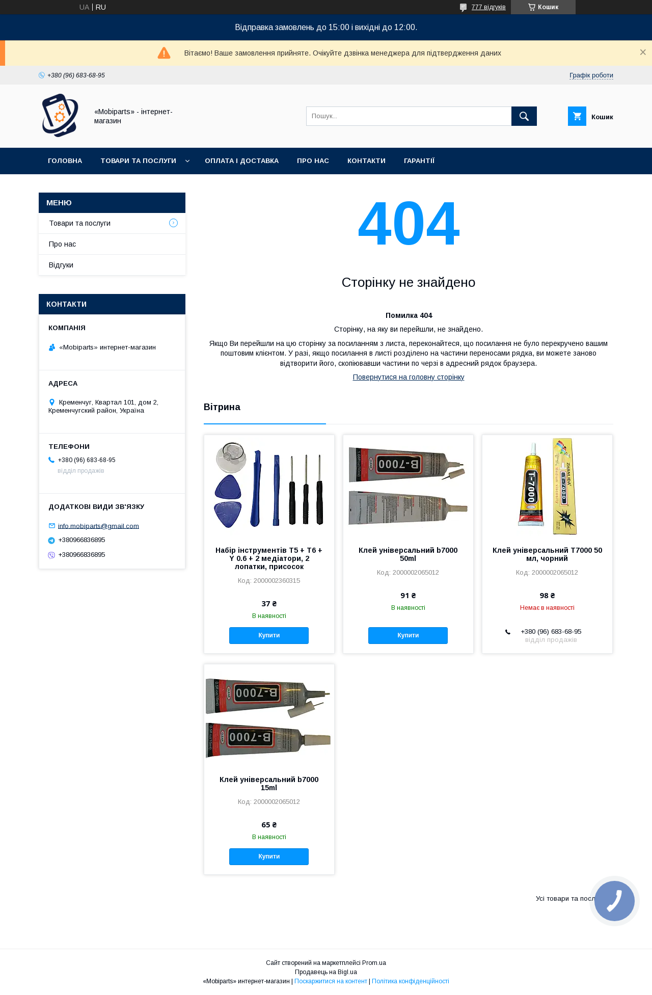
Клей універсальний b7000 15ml (269, 783)
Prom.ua (374, 962)
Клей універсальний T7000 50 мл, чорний (547, 554)
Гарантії (419, 161)
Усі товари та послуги (570, 898)
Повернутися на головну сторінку (409, 377)
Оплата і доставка (242, 161)
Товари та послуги (138, 161)
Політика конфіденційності (410, 981)
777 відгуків (489, 7)
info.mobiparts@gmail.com (98, 525)
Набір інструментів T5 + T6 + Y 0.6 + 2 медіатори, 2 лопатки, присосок (268, 558)
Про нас (313, 161)
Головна (65, 161)
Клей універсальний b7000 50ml (408, 554)
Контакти (366, 161)
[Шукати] (524, 116)
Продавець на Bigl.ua (326, 972)
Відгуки (61, 265)
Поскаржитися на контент (330, 981)
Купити (269, 635)
